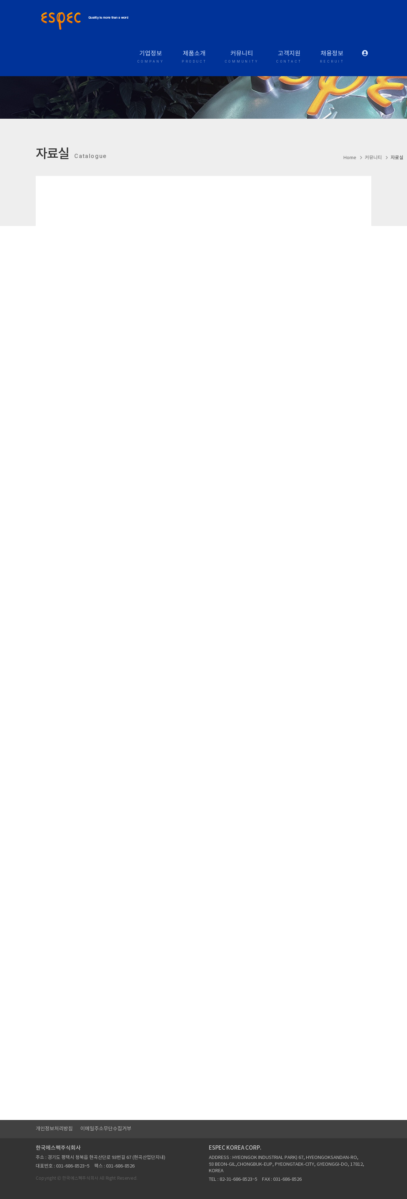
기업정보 (150, 57)
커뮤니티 (242, 57)
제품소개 (194, 57)
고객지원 (289, 57)
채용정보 (332, 57)
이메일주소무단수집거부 (105, 1129)
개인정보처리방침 (54, 1129)
